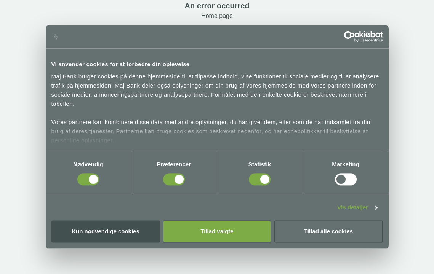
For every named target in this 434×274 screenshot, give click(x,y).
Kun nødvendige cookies (105, 231)
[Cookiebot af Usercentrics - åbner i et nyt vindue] (349, 36)
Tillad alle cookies (328, 231)
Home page (217, 16)
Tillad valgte (216, 231)
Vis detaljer (352, 207)
